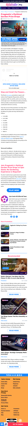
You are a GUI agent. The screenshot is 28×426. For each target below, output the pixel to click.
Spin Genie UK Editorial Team (18, 196)
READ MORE (14, 294)
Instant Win (4, 383)
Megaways (15, 383)
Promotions (24, 8)
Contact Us (16, 412)
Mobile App (16, 414)
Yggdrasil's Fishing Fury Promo (18, 225)
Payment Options (5, 410)
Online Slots (4, 381)
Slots (9, 8)
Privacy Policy (4, 402)
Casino (2, 385)
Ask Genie (3, 8)
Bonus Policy (4, 397)
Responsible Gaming (6, 395)
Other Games (15, 8)
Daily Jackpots (16, 387)
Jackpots (15, 385)
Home (2, 11)
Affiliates (16, 410)
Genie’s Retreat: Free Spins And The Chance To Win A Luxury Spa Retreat (18, 241)
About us (3, 408)
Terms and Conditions (4, 400)
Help (2, 412)
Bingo (2, 387)
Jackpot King (16, 381)
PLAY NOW (14, 190)
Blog (6, 11)
